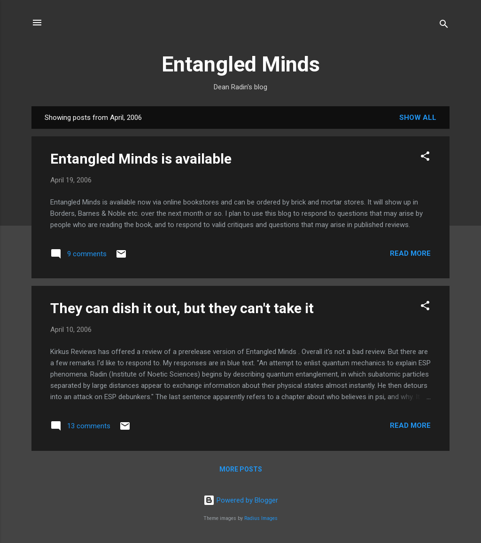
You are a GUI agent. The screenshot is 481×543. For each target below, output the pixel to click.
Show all (417, 117)
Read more (410, 253)
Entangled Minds (241, 64)
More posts (240, 469)
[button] (425, 157)
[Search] (444, 25)
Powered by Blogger (240, 500)
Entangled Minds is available (141, 158)
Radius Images (261, 518)
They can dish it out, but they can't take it (182, 308)
